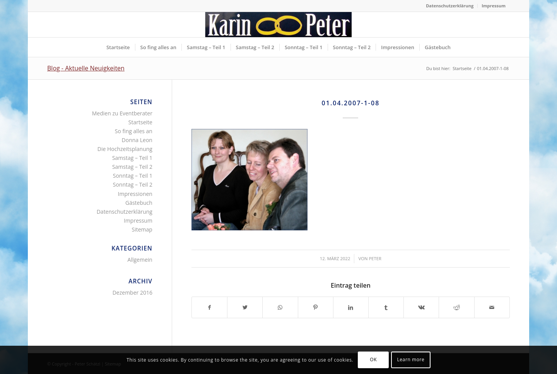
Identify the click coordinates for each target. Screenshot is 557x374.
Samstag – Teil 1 (132, 157)
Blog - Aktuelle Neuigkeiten (86, 68)
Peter (375, 258)
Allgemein (140, 259)
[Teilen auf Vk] (421, 307)
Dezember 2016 (132, 292)
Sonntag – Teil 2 (132, 184)
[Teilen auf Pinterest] (315, 307)
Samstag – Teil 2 (132, 166)
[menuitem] (450, 6)
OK (373, 359)
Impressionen (135, 193)
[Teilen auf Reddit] (456, 307)
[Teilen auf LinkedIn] (350, 307)
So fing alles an (133, 131)
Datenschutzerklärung (449, 6)
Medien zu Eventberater (122, 113)
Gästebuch (138, 202)
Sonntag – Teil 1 (132, 175)
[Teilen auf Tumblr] (386, 307)
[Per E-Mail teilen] (492, 307)
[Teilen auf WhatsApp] (280, 307)
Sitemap (142, 229)
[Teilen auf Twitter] (244, 307)
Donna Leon (137, 140)
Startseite (140, 122)
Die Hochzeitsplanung (124, 149)
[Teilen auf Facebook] (209, 307)
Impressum (494, 6)
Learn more (410, 359)
